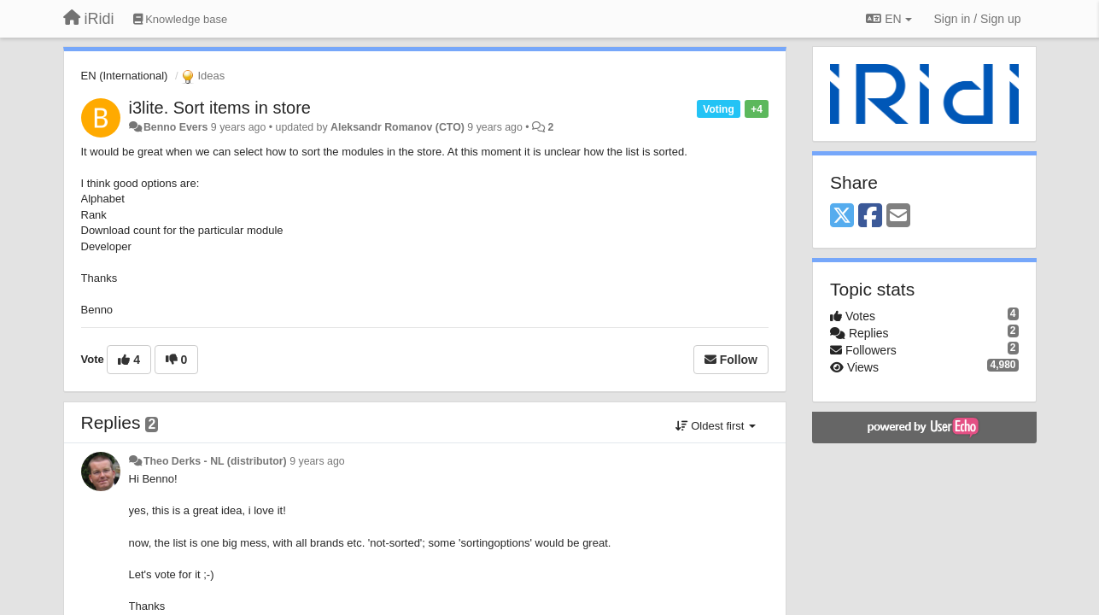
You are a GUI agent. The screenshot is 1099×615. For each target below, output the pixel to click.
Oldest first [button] (715, 425)
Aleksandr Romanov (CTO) (397, 127)
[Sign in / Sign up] (977, 18)
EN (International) (124, 75)
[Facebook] (870, 216)
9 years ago (317, 461)
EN (888, 19)
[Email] (898, 216)
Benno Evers (175, 127)
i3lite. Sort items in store (220, 107)
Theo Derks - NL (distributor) (215, 461)
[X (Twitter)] (842, 216)
